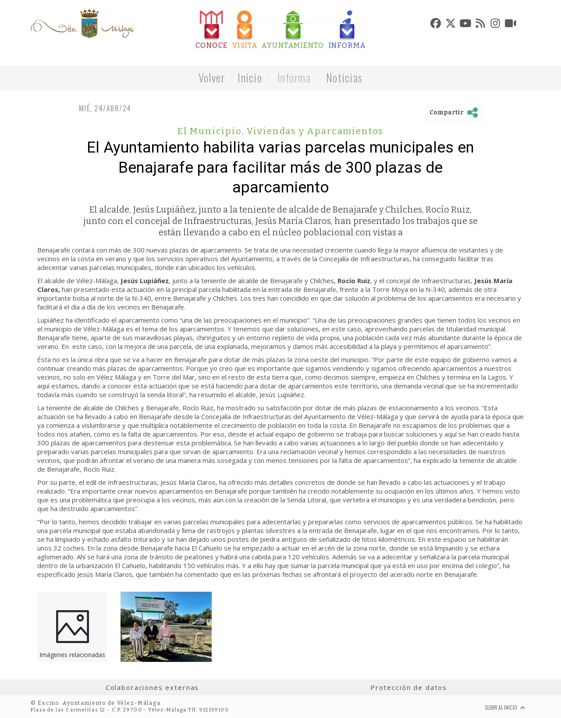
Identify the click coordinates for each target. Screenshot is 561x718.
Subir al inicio (505, 707)
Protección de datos (408, 687)
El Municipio (211, 131)
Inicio (250, 77)
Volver (212, 77)
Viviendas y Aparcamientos (315, 131)
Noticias (344, 77)
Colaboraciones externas (152, 687)
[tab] (211, 30)
